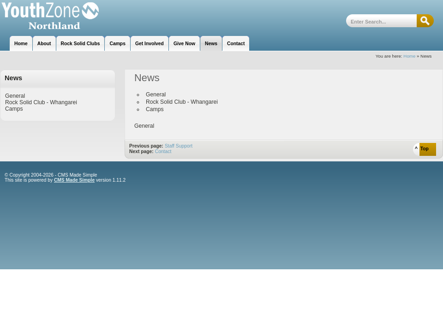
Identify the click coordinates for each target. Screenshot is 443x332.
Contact (163, 151)
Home (409, 56)
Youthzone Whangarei (49, 17)
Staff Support (178, 145)
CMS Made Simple (74, 180)
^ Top (422, 148)
